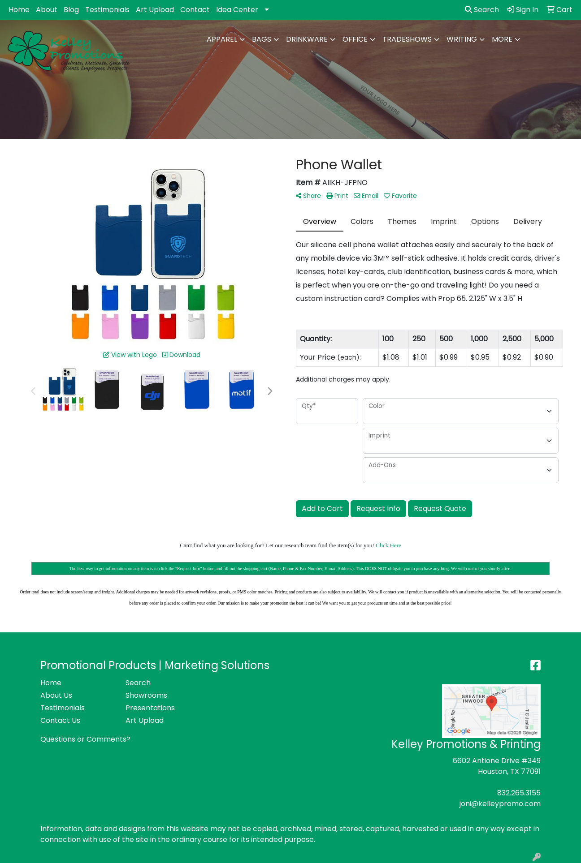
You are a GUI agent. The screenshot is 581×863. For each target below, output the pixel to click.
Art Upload (155, 9)
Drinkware (307, 39)
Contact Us (60, 720)
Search (482, 9)
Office (355, 39)
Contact (195, 9)
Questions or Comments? (85, 739)
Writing (462, 39)
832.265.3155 (519, 793)
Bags (261, 39)
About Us (56, 695)
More (502, 39)
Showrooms (146, 695)
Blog (71, 9)
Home (19, 9)
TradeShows (407, 39)
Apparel (222, 39)
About (46, 9)
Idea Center (237, 9)
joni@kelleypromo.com (500, 804)
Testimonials (107, 9)
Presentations (150, 708)
